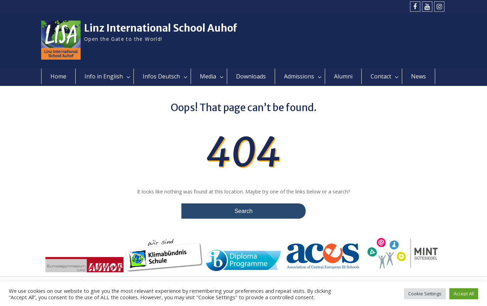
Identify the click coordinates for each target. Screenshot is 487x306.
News (418, 76)
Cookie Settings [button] (425, 293)
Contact (381, 76)
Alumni (343, 76)
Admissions (299, 76)
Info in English (103, 76)
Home (58, 76)
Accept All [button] (464, 293)
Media (208, 76)
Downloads (251, 76)
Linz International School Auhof (160, 28)
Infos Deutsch (161, 76)
